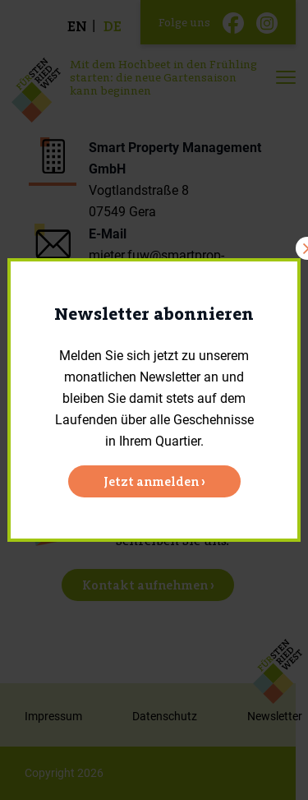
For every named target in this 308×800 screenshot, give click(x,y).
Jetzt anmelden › (154, 481)
